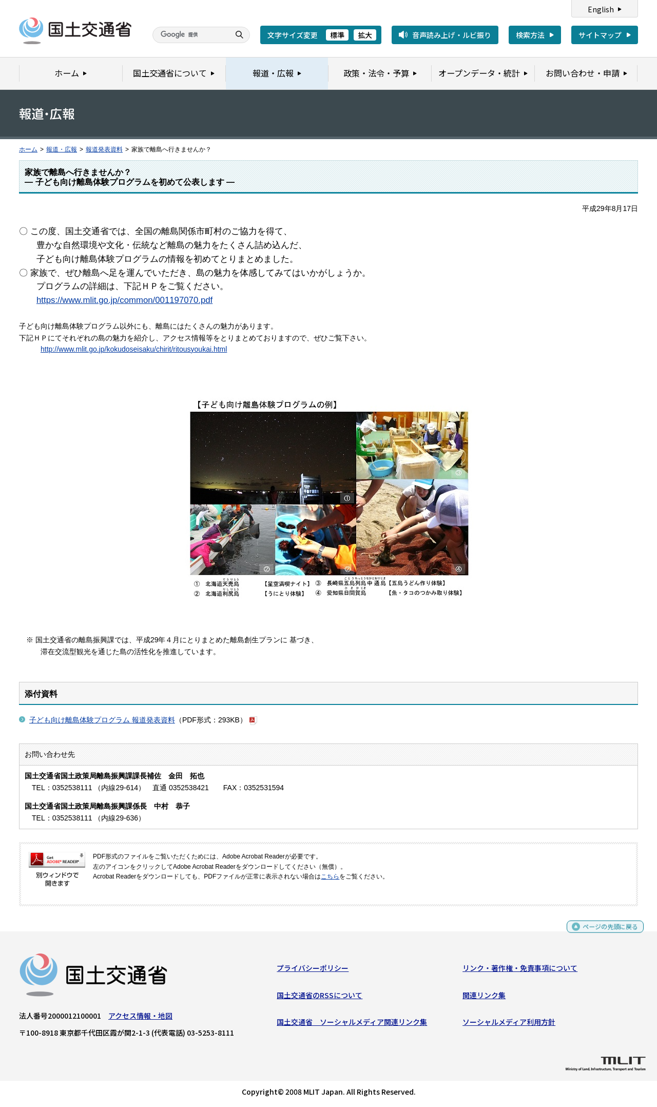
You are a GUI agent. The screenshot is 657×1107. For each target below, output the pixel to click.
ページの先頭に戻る (606, 934)
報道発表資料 (104, 149)
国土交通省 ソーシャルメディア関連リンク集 (352, 1024)
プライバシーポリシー (313, 970)
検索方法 (530, 35)
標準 (337, 35)
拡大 (365, 35)
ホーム (28, 149)
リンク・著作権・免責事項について (519, 970)
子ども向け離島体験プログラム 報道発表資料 (102, 720)
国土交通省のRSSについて (319, 998)
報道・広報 (61, 149)
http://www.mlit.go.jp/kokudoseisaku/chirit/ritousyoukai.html (134, 349)
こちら (330, 876)
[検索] (190, 35)
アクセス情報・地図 (140, 1018)
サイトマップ (600, 35)
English (601, 9)
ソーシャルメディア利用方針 (508, 1024)
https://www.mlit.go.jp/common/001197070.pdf (124, 300)
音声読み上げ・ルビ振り (451, 35)
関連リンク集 (484, 998)
